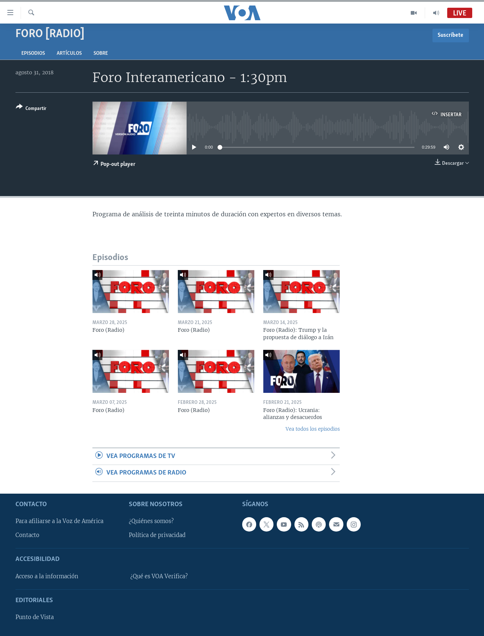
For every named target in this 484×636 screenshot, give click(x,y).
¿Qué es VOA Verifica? (159, 576)
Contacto (27, 535)
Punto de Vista (34, 617)
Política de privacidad (157, 535)
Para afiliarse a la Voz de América (59, 521)
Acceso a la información (46, 576)
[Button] (31, 109)
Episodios (33, 53)
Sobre (100, 53)
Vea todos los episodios (313, 429)
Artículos (69, 53)
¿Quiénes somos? (151, 521)
